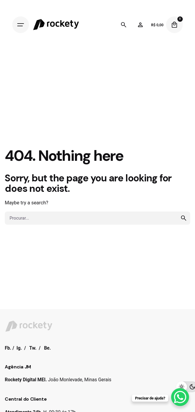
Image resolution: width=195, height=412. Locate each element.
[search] (183, 218)
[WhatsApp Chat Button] (180, 397)
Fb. (8, 348)
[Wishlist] (140, 24)
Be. (47, 348)
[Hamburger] (20, 24)
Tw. (32, 348)
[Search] (123, 24)
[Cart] (174, 24)
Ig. (19, 348)
